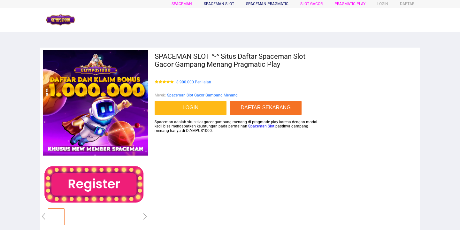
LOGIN (382, 4)
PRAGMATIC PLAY (349, 4)
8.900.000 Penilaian (193, 82)
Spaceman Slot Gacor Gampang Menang (202, 95)
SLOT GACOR (311, 4)
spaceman (182, 4)
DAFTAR (407, 4)
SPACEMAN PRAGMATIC (267, 4)
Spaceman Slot (261, 126)
